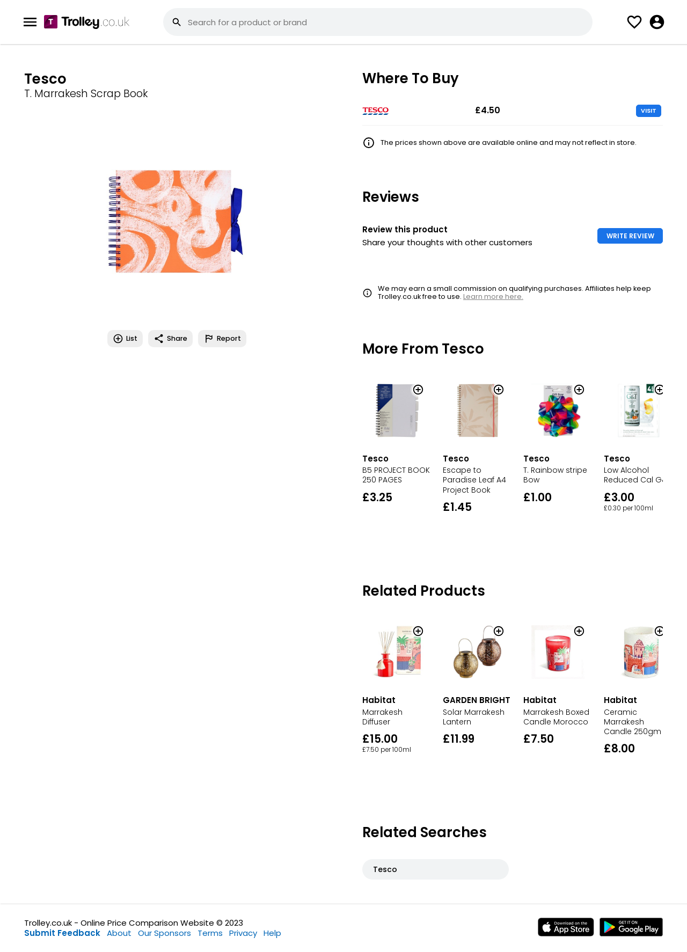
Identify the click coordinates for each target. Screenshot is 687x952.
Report (222, 338)
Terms (210, 933)
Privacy (243, 933)
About (119, 933)
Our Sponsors (164, 933)
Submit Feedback (62, 933)
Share (170, 338)
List (125, 338)
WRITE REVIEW (630, 235)
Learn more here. (493, 296)
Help (272, 933)
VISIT (648, 110)
